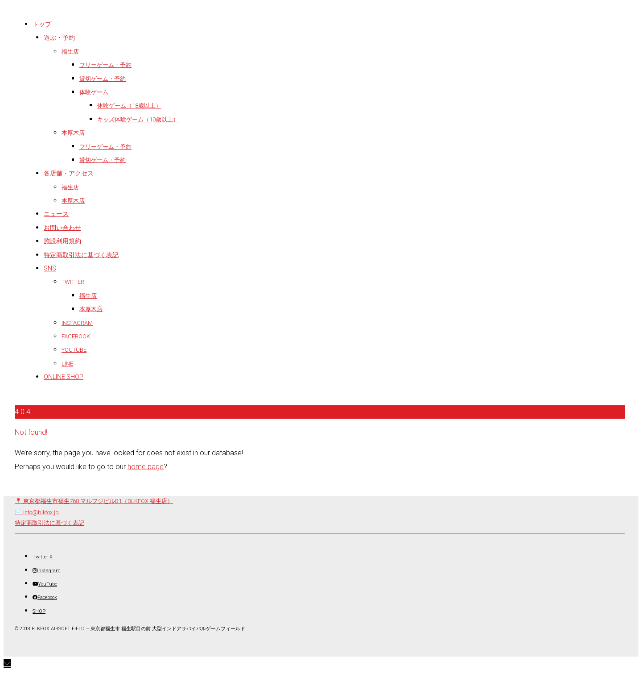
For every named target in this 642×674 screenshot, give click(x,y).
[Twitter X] (43, 557)
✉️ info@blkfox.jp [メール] (37, 512)
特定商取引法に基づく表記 (49, 523)
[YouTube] (45, 584)
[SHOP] (39, 611)
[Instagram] (47, 571)
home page (146, 466)
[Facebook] (45, 597)
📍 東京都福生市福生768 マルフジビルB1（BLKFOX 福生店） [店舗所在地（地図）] (94, 501)
